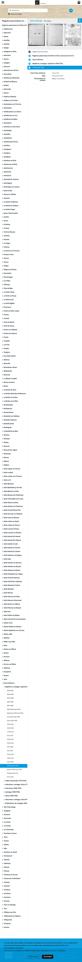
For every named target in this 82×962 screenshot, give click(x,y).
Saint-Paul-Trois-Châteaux (13, 581)
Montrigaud (8, 183)
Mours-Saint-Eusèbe (11, 213)
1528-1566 (10, 690)
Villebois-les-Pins (10, 912)
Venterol (7, 886)
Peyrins (6, 258)
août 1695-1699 (12, 720)
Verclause (7, 893)
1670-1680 (10, 698)
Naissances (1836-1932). (13, 788)
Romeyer (7, 439)
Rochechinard (8, 412)
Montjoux (7, 153)
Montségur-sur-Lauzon (11, 187)
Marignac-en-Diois (10, 51)
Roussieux (7, 454)
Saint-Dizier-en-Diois (11, 502)
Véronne (7, 901)
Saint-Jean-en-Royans (11, 517)
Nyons (6, 221)
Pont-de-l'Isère (9, 326)
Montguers (7, 149)
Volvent (6, 927)
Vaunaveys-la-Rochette (12, 878)
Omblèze (7, 224)
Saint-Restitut (9, 589)
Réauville (7, 363)
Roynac (6, 457)
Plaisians (7, 284)
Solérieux (7, 668)
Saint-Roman (8, 593)
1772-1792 (10, 777)
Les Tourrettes (9, 829)
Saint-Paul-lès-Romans (12, 578)
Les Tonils (7, 822)
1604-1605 (10, 694)
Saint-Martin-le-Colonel (12, 551)
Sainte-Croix (8, 623)
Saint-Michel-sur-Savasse (12, 563)
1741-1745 (10, 751)
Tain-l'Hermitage (9, 807)
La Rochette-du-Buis (11, 431)
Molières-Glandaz (10, 97)
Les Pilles (7, 281)
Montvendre (8, 190)
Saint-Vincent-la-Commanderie (15, 619)
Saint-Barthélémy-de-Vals (13, 487)
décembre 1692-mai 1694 (15, 713)
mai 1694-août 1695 (13, 717)
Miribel (6, 85)
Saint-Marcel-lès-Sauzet (12, 536)
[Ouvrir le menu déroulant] (3, 2)
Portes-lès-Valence (10, 333)
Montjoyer (7, 157)
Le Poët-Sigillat (9, 303)
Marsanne (7, 55)
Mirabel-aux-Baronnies (12, 78)
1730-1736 (10, 743)
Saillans (6, 465)
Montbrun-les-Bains (11, 119)
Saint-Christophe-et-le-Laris (13, 499)
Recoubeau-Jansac (10, 367)
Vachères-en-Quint (10, 852)
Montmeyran (8, 168)
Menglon (7, 63)
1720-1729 (10, 739)
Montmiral (7, 172)
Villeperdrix (8, 920)
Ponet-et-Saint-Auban (11, 311)
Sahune (6, 461)
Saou (5, 645)
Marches (7, 44)
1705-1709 (10, 728)
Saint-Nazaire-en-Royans (12, 566)
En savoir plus (33, 956)
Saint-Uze (7, 611)
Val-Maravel (8, 856)
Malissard (7, 33)
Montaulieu (8, 108)
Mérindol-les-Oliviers (11, 70)
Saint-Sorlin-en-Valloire (12, 604)
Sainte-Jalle (8, 634)
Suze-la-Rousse (9, 683)
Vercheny (7, 890)
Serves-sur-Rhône (10, 664)
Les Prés (7, 345)
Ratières (7, 360)
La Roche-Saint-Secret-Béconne (15, 393)
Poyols (6, 337)
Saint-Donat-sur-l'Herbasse (13, 506)
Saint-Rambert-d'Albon (12, 585)
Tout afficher (36, 21)
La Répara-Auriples (10, 378)
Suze (5, 679)
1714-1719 (10, 735)
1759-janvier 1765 (12, 766)
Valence (6, 867)
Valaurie (7, 860)
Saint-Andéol (8, 472)
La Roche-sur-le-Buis (11, 401)
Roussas (7, 446)
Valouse (6, 871)
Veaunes (7, 882)
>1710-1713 (10, 732)
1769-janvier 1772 (12, 773)
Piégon (6, 266)
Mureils (6, 217)
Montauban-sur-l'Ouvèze (12, 104)
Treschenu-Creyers (10, 833)
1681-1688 (10, 702)
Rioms (6, 386)
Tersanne (7, 814)
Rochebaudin (8, 405)
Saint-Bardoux (9, 484)
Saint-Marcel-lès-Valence (12, 540)
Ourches (7, 236)
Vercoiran (7, 897)
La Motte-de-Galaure (11, 206)
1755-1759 (10, 762)
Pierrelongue (8, 277)
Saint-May (7, 559)
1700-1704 (10, 724)
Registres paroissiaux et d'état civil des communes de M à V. (23, 25)
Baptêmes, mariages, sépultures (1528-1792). (20, 687)
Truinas (6, 841)
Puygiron (7, 352)
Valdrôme (7, 863)
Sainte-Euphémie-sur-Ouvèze (14, 630)
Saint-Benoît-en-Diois (11, 491)
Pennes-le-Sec (9, 254)
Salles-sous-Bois (9, 642)
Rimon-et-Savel (9, 382)
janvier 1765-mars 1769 (14, 769)
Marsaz (6, 59)
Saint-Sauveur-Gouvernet (13, 600)
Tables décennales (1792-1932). (16, 781)
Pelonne (6, 247)
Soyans (6, 675)
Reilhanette (8, 371)
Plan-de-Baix (8, 288)
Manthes (7, 40)
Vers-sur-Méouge (10, 905)
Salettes (7, 638)
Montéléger (8, 130)
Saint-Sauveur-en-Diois (12, 596)
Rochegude (8, 427)
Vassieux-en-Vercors (11, 875)
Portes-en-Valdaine (10, 330)
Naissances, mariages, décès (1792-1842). (19, 784)
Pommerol (7, 307)
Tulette (6, 844)
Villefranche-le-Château (12, 916)
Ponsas (6, 315)
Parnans (6, 239)
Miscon (6, 93)
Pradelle (7, 341)
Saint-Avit (7, 480)
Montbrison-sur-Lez (10, 115)
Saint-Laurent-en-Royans (12, 533)
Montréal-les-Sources (11, 179)
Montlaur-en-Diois (10, 160)
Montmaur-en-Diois (10, 164)
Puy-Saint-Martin (10, 356)
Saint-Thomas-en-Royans (12, 608)
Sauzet (6, 653)
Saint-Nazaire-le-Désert (12, 570)
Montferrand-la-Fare (11, 142)
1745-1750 (10, 754)
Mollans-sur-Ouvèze (11, 100)
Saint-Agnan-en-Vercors (12, 469)
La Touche (7, 826)
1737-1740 (10, 747)
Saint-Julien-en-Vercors (12, 525)
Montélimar (8, 138)
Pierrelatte (7, 273)
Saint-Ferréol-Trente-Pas (12, 510)
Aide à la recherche (16, 14)
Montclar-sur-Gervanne (12, 127)
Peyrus (6, 262)
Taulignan (7, 811)
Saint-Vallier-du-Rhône (12, 615)
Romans (6, 435)
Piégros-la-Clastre (10, 269)
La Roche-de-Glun (10, 390)
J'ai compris (47, 956)
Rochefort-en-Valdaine (11, 416)
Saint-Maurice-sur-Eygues (13, 555)
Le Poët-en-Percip (10, 296)
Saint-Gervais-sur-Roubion (13, 514)
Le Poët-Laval (8, 299)
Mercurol (7, 66)
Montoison (7, 175)
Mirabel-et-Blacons (10, 81)
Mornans (7, 198)
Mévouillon (7, 74)
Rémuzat (7, 375)
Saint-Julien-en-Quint (11, 521)
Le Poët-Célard (9, 292)
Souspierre (7, 672)
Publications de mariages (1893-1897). (18, 803)
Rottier (6, 442)
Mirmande (7, 89)
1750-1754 (10, 758)
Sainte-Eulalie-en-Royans (12, 626)
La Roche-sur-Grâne (11, 397)
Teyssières (7, 818)
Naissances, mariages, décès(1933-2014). (19, 799)
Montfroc (7, 145)
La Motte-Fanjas (9, 209)
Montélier (7, 134)
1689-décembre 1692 (13, 709)
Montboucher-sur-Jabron (12, 112)
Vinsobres (7, 923)
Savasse (7, 657)
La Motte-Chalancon (11, 202)
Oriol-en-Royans (9, 232)
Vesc (5, 908)
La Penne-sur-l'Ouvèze (12, 251)
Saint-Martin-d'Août (11, 544)
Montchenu (8, 123)
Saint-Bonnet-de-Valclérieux (13, 495)
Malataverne (8, 29)
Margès (6, 48)
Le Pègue (7, 243)
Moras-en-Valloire (10, 194)
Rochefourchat (9, 424)
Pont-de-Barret (9, 322)
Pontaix (6, 318)
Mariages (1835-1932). (12, 792)
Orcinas (6, 228)
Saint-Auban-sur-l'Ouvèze (13, 476)
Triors (6, 837)
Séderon (7, 660)
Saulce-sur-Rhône (10, 649)
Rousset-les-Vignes (10, 450)
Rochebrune (8, 408)
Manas (6, 36)
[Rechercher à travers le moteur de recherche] (29, 10)
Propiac (6, 348)
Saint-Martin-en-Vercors (12, 548)
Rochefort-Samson (10, 420)
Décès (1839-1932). (11, 796)
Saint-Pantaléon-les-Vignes (13, 574)
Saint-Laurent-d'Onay (11, 529)
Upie (5, 848)
